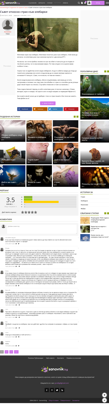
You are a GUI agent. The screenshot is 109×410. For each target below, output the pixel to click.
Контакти (60, 358)
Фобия (83, 209)
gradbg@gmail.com (62, 383)
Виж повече (49, 103)
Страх (25, 7)
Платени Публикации (35, 358)
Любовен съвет (8, 159)
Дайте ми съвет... (9, 182)
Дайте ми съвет (61, 159)
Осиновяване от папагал (93, 94)
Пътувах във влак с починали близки (90, 114)
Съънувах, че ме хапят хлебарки (64, 138)
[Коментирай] (42, 229)
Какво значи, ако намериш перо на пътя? (100, 236)
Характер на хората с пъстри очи (98, 227)
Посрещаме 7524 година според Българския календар (100, 220)
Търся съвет (33, 159)
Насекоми (84, 205)
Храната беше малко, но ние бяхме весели (93, 162)
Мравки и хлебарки (37, 137)
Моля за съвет (34, 182)
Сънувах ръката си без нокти (92, 139)
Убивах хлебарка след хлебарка (11, 136)
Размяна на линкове (74, 358)
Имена (65, 3)
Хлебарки (84, 201)
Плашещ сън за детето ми (94, 184)
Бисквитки (75, 400)
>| (16, 352)
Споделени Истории (15, 7)
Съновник (33, 3)
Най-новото (50, 358)
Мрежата (41, 3)
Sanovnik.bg (4, 7)
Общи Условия (54, 400)
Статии (49, 3)
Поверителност (65, 400)
